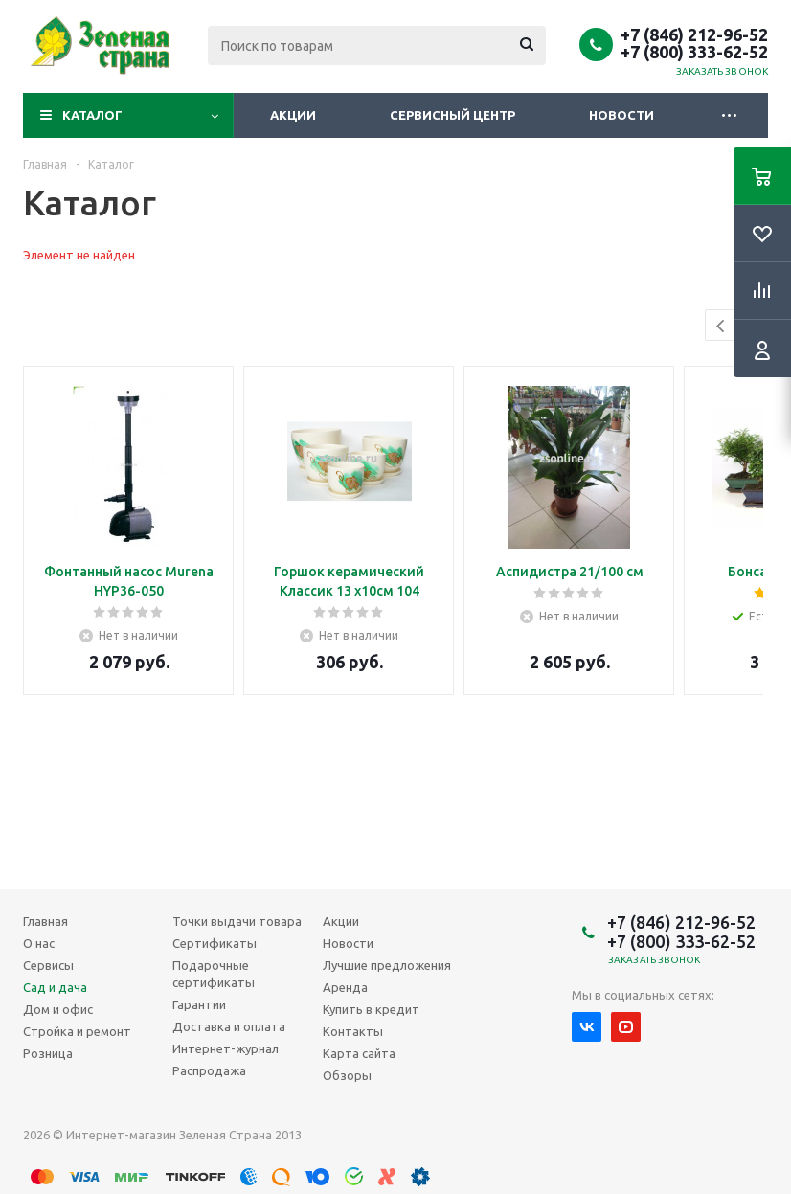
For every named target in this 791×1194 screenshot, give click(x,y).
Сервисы (48, 965)
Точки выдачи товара (237, 921)
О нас (39, 943)
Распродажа (209, 1070)
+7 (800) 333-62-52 (694, 51)
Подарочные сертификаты (213, 973)
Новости (621, 115)
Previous (721, 326)
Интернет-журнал (225, 1048)
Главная (45, 921)
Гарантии (199, 1004)
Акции (293, 115)
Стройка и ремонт (77, 1031)
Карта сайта (359, 1053)
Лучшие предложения (387, 965)
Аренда (345, 987)
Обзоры (347, 1075)
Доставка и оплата (228, 1026)
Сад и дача (55, 987)
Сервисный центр (452, 115)
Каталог (92, 115)
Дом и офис (58, 1009)
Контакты (353, 1031)
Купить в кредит (371, 1009)
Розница (48, 1053)
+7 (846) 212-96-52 (694, 34)
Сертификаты (214, 943)
